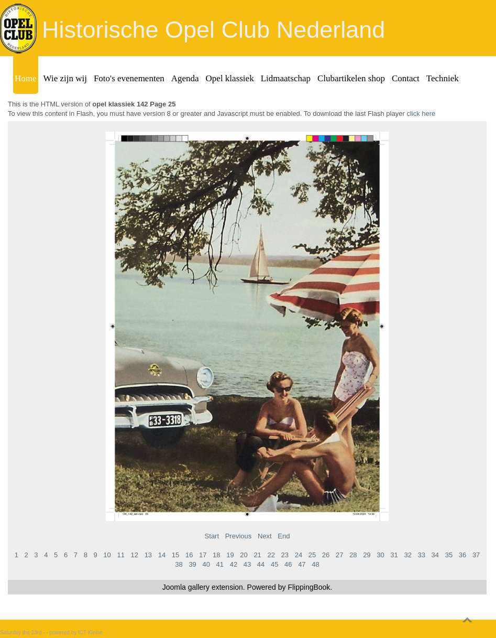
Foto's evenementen (129, 78)
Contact (406, 78)
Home (26, 78)
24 (298, 555)
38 (178, 564)
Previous (238, 536)
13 (148, 555)
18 (216, 555)
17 (202, 555)
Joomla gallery (186, 587)
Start (212, 536)
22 (270, 555)
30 (380, 555)
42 (233, 564)
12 (134, 555)
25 (312, 555)
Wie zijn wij (65, 78)
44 (260, 564)
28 (353, 555)
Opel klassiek (230, 78)
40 (206, 564)
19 (230, 555)
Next (265, 536)
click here (420, 113)
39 (192, 564)
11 (120, 555)
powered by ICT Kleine (76, 632)
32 (407, 555)
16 (189, 555)
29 (366, 555)
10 (107, 555)
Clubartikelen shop (351, 78)
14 (162, 555)
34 (435, 555)
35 (449, 555)
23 (285, 555)
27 (339, 555)
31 (394, 555)
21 (257, 555)
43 (247, 564)
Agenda (185, 78)
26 (325, 555)
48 (315, 564)
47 (301, 564)
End (284, 536)
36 (462, 555)
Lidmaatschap (286, 78)
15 (175, 555)
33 (421, 555)
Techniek (442, 78)
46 (288, 564)
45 (274, 564)
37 (476, 555)
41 (220, 564)
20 (243, 555)
